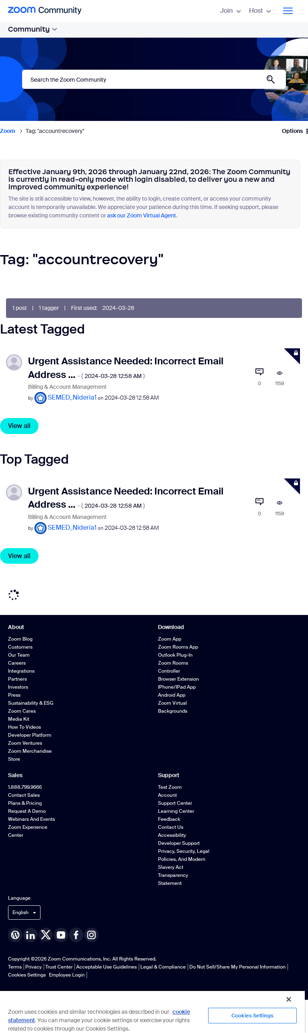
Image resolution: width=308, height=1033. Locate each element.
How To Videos (24, 727)
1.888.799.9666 (25, 787)
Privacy (33, 967)
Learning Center (176, 811)
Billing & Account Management (67, 387)
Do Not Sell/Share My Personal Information (237, 967)
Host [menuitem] (260, 10)
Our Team (19, 655)
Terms (15, 967)
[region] (152, 1011)
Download (171, 627)
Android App (171, 695)
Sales (15, 775)
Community (32, 29)
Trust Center (59, 967)
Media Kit (18, 719)
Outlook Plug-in (175, 655)
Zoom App (169, 639)
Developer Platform (29, 735)
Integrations (21, 671)
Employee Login (67, 975)
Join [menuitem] (230, 10)
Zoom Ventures (25, 743)
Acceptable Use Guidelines (106, 967)
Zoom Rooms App (178, 647)
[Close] (288, 999)
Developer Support (179, 843)
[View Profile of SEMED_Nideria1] (72, 397)
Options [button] (292, 131)
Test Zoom (170, 787)
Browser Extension (178, 679)
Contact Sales (24, 795)
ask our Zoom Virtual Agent (141, 215)
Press (14, 695)
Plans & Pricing (25, 803)
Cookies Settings (27, 975)
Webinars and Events (31, 819)
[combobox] (154, 79)
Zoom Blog (20, 639)
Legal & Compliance (163, 967)
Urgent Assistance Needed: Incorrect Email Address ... (125, 497)
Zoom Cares (22, 711)
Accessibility (172, 835)
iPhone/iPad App (177, 687)
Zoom (7, 131)
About (16, 627)
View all (19, 426)
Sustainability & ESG (30, 703)
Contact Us (170, 827)
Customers (20, 647)
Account (167, 795)
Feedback (169, 819)
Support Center (175, 803)
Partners (17, 679)
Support (168, 775)
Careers (17, 663)
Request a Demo (27, 811)
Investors (18, 687)
